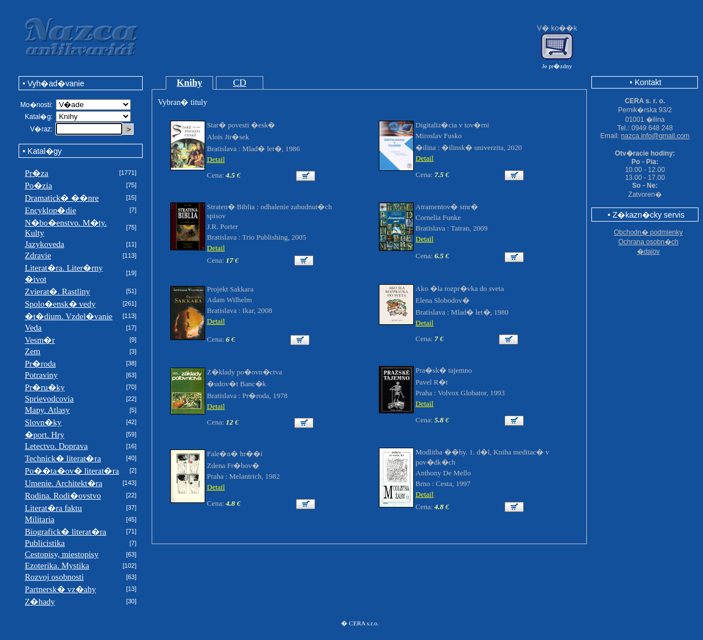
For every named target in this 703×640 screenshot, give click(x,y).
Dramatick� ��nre (62, 197)
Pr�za (36, 173)
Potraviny (41, 374)
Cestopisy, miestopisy (62, 554)
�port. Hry (44, 434)
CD (239, 82)
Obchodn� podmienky (648, 232)
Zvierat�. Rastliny (57, 291)
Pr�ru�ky (45, 387)
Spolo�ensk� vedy (60, 303)
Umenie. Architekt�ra (63, 483)
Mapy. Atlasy (47, 409)
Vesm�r (40, 340)
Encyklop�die (50, 210)
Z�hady (40, 601)
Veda (33, 327)
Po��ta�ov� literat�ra (72, 470)
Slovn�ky (43, 422)
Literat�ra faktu (53, 508)
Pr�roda (40, 363)
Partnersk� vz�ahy (60, 589)
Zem (33, 351)
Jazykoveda (44, 244)
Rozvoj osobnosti (54, 576)
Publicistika (45, 543)
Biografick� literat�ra (66, 531)
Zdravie (38, 255)
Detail (216, 159)
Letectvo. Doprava (56, 446)
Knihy (189, 82)
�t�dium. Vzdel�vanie (69, 316)
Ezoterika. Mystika (57, 565)
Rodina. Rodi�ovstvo (63, 495)
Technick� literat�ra (63, 458)
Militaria (40, 519)
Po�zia (38, 185)
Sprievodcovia (49, 398)
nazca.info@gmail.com (655, 136)
